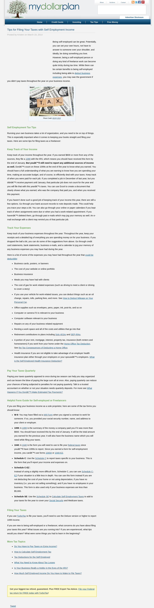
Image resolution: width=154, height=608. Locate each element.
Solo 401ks (60, 334)
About (102, 2)
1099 (28, 159)
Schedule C (40, 458)
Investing (76, 22)
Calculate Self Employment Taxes (68, 496)
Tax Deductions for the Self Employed (32, 557)
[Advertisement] (29, 58)
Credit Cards (57, 22)
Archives (112, 2)
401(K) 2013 (56, 118)
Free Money (112, 22)
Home (39, 22)
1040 (24, 445)
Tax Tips (94, 22)
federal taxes (74, 445)
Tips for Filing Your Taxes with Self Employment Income (40, 29)
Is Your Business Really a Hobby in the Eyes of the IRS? (41, 568)
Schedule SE (43, 496)
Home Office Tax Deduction (77, 344)
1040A (49, 453)
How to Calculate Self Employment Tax (32, 552)
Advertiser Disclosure (134, 17)
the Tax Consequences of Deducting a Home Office (43, 348)
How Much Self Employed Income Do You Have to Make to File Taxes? (48, 573)
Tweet (13, 606)
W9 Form (48, 415)
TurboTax (21, 516)
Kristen (20, 35)
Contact (123, 2)
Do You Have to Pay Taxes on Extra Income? (35, 546)
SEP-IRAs (75, 334)
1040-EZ (59, 453)
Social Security (56, 500)
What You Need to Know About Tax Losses (34, 562)
